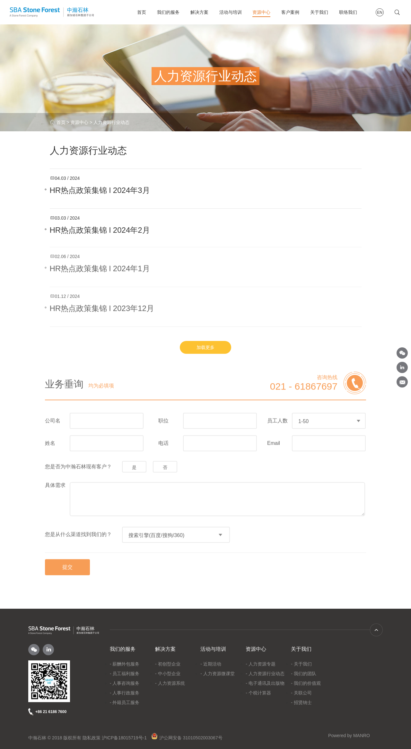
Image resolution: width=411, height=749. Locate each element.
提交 (67, 565)
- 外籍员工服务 (125, 702)
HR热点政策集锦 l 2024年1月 (100, 266)
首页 (141, 12)
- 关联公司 (301, 692)
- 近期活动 (210, 663)
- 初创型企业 (167, 663)
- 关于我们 (301, 663)
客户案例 (290, 12)
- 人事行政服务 (125, 692)
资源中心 (261, 12)
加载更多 (205, 347)
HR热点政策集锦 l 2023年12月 (102, 306)
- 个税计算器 (258, 692)
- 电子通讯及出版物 (265, 683)
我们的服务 (168, 12)
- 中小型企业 (167, 673)
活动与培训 (230, 12)
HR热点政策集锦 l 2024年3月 (100, 190)
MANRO (361, 735)
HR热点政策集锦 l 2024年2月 (100, 229)
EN (379, 12)
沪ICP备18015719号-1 (124, 737)
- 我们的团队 (303, 673)
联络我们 (348, 12)
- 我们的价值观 (306, 683)
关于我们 (319, 12)
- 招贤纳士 (301, 702)
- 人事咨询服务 (125, 683)
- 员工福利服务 (125, 673)
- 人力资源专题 (260, 663)
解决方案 (199, 12)
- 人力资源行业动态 (265, 673)
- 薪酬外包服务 (125, 663)
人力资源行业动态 (111, 122)
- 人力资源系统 (170, 683)
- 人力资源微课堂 (217, 673)
